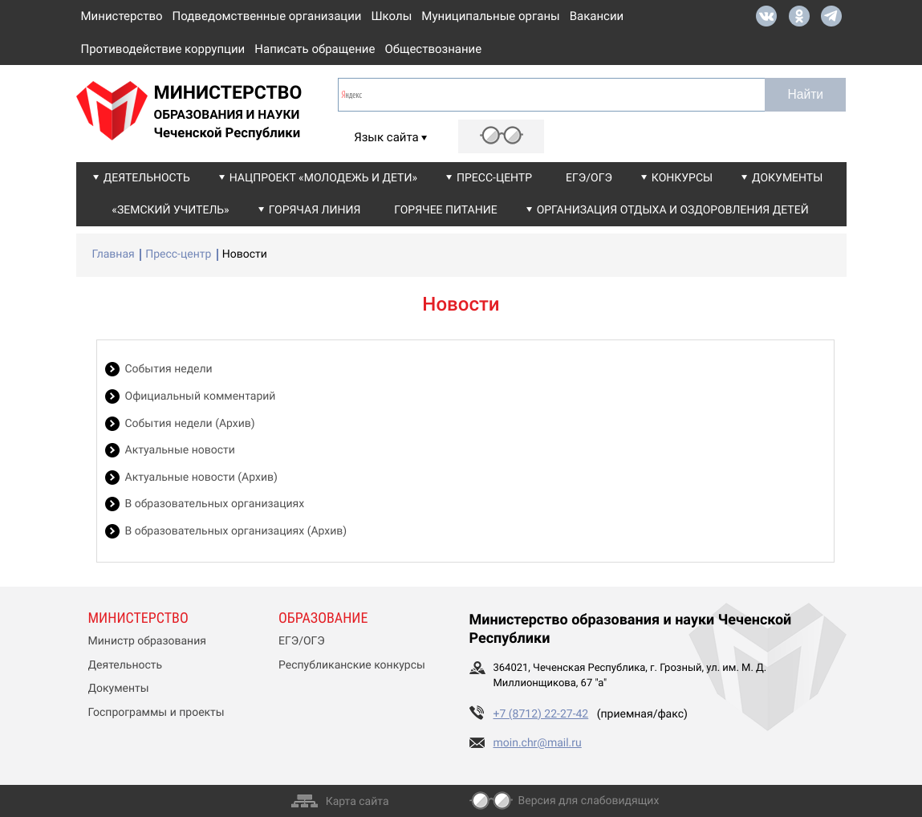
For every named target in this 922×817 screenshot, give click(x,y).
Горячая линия (315, 210)
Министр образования (147, 641)
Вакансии (597, 16)
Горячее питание (445, 210)
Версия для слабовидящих (589, 801)
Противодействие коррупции (163, 49)
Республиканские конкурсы (351, 665)
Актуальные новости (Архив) (201, 477)
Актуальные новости (180, 450)
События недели (169, 369)
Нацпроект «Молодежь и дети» (323, 178)
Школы (392, 16)
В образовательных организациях (215, 504)
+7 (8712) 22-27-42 (541, 714)
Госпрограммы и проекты (156, 712)
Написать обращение (314, 49)
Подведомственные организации (267, 16)
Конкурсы (682, 178)
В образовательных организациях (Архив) (236, 531)
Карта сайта (357, 801)
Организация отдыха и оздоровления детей (673, 210)
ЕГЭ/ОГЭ (589, 178)
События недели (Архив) (190, 423)
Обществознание (432, 49)
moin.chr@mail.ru (537, 743)
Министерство (122, 16)
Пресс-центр (494, 178)
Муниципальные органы (490, 16)
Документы (787, 178)
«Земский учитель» (170, 210)
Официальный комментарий (200, 396)
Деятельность (147, 178)
